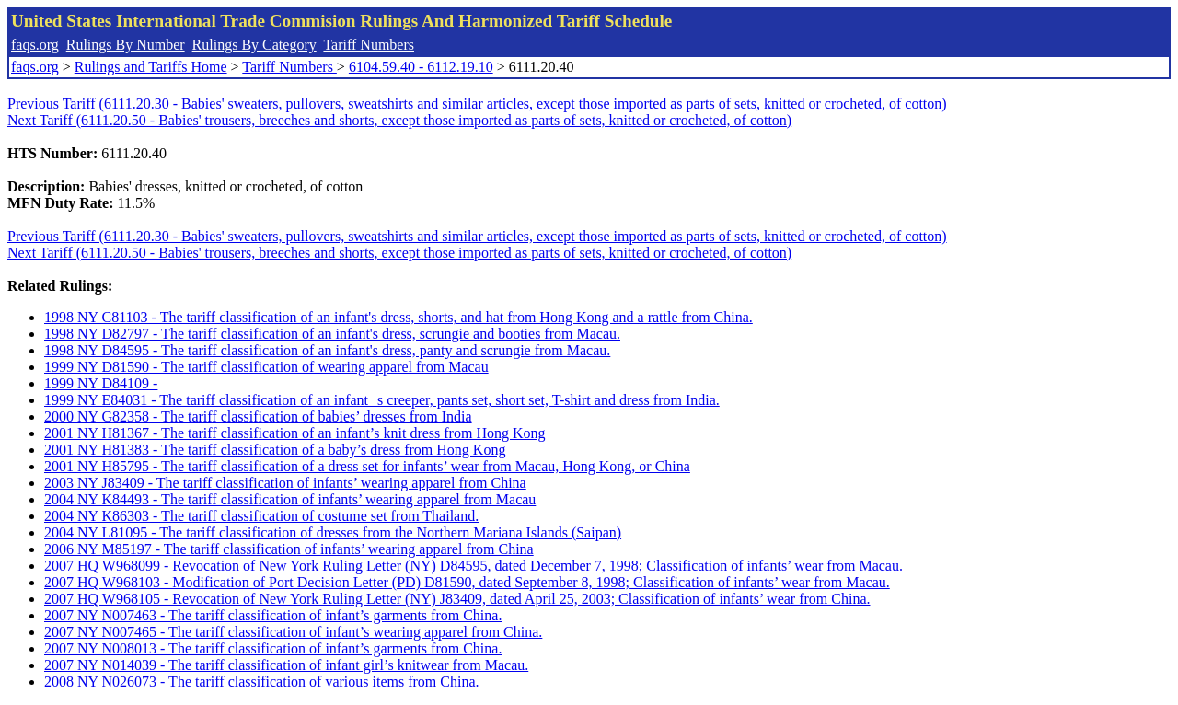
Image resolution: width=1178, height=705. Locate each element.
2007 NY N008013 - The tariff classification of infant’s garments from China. (273, 648)
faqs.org (35, 44)
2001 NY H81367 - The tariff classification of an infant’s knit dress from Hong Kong (295, 433)
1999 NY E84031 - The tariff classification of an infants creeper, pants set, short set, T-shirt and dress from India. (382, 400)
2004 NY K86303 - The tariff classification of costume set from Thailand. (261, 516)
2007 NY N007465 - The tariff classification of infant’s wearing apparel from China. (293, 632)
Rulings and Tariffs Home (151, 67)
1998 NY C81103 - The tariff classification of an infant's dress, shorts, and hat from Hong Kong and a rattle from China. (398, 317)
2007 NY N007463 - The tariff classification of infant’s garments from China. (273, 615)
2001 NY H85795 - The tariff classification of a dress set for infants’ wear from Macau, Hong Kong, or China (367, 466)
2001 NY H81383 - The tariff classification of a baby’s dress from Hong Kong (274, 449)
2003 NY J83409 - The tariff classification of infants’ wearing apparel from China (285, 483)
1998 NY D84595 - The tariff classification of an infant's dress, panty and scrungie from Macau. (327, 350)
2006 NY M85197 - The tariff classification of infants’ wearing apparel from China (289, 549)
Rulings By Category (254, 44)
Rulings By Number (125, 44)
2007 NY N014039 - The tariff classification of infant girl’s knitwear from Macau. (286, 665)
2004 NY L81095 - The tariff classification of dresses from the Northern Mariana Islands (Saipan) (332, 532)
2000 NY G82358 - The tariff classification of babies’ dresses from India (258, 416)
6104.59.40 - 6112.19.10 (421, 67)
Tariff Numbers (368, 44)
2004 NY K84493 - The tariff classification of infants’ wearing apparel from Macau (290, 499)
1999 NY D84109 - (100, 383)
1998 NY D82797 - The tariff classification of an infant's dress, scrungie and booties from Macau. (332, 333)
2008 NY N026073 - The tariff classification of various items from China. (261, 681)
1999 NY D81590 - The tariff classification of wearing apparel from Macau (266, 367)
